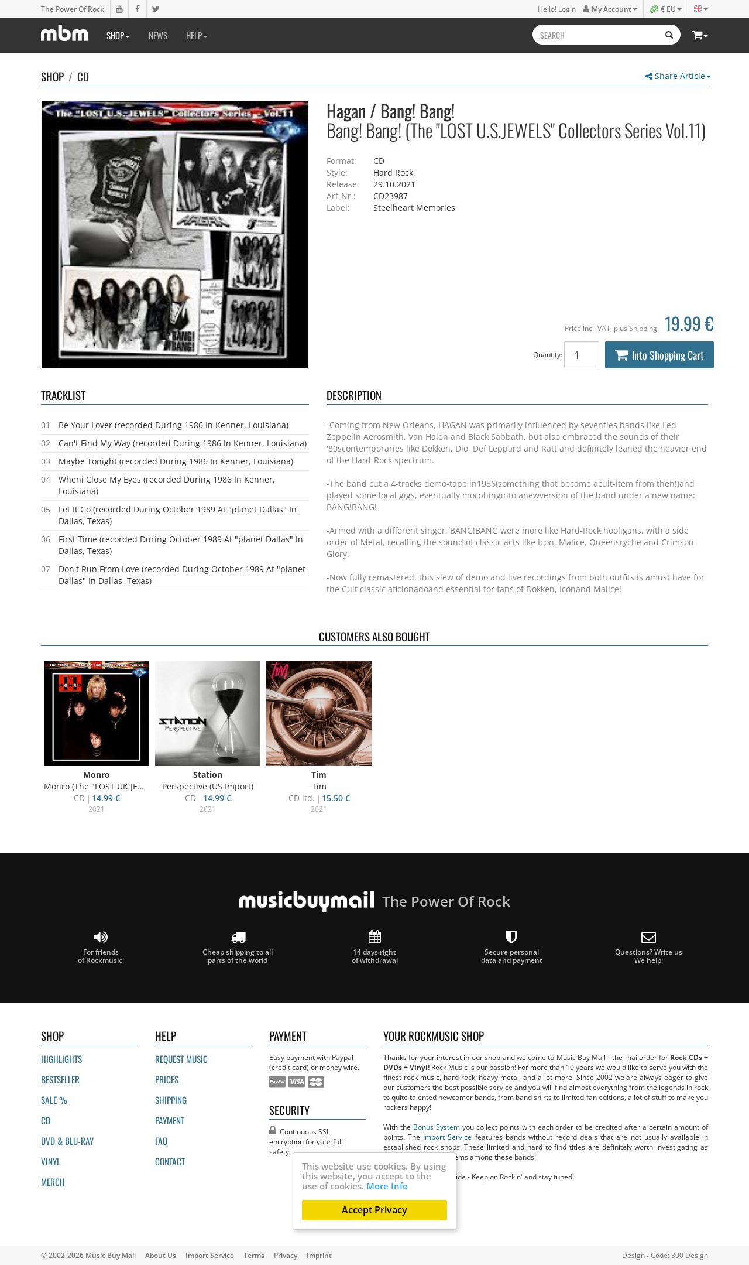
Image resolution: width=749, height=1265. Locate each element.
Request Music (181, 1058)
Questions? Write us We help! (648, 947)
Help (197, 35)
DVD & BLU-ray (67, 1140)
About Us (160, 1255)
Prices (166, 1079)
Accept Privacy (374, 1210)
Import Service (447, 1136)
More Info (387, 1186)
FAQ (161, 1140)
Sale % (54, 1099)
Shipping (643, 328)
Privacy (285, 1255)
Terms (253, 1255)
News (158, 35)
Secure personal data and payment (511, 947)
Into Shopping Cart (659, 355)
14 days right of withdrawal (375, 947)
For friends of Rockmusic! (101, 947)
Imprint (319, 1255)
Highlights (61, 1058)
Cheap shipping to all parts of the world (237, 947)
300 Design (689, 1255)
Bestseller (60, 1079)
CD (83, 76)
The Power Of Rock (72, 8)
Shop (118, 35)
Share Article (678, 75)
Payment (169, 1120)
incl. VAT (596, 328)
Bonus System (436, 1126)
